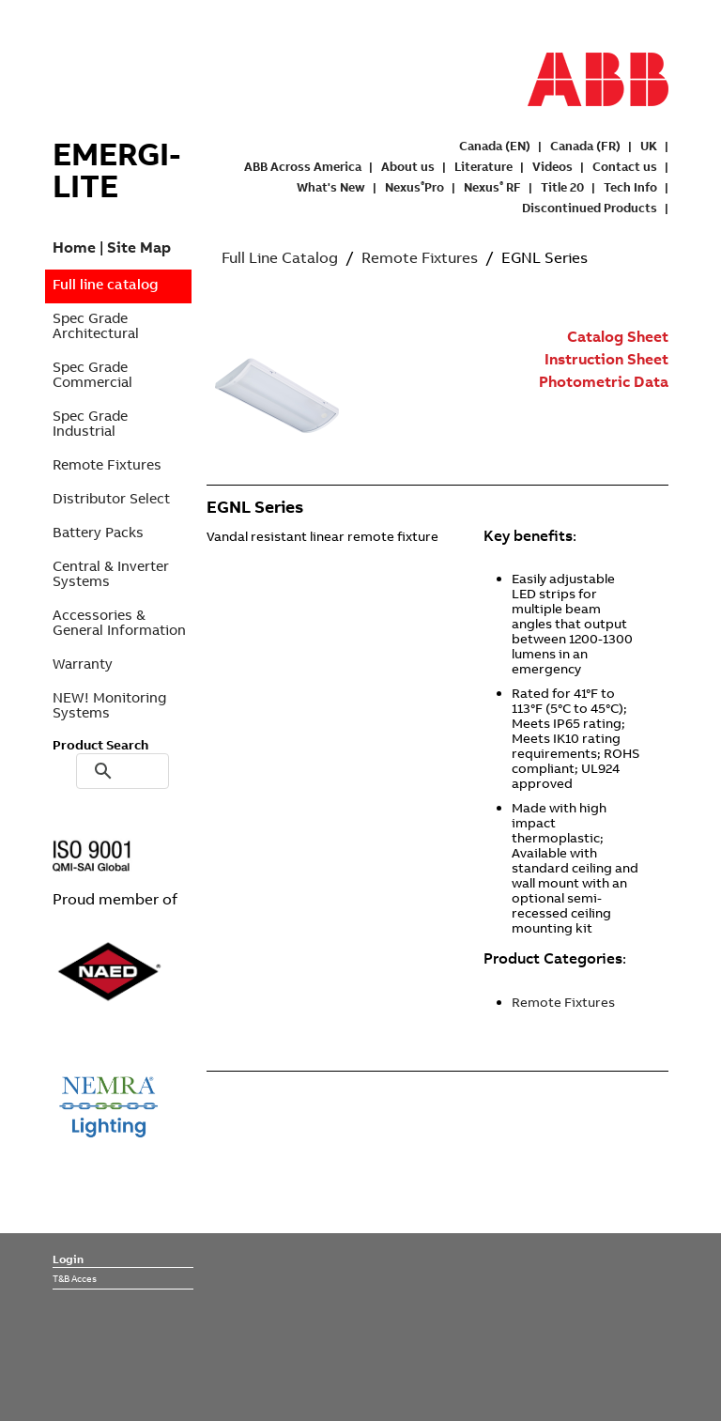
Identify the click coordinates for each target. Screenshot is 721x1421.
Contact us (624, 166)
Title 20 (562, 186)
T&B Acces (75, 1278)
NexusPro (414, 186)
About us (408, 166)
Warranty (83, 663)
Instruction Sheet (606, 358)
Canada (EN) (494, 145)
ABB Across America (302, 166)
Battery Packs (98, 532)
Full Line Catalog (280, 257)
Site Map (139, 247)
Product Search (100, 744)
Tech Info (630, 186)
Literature (483, 166)
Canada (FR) (585, 145)
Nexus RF (492, 186)
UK (648, 145)
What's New (331, 186)
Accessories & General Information (119, 622)
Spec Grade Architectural (96, 325)
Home (74, 247)
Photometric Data (603, 381)
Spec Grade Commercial (92, 374)
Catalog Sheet (617, 336)
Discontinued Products (589, 207)
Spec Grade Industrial (90, 423)
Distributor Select (111, 498)
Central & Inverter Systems (111, 573)
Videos (552, 166)
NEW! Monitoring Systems (109, 704)
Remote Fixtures (107, 464)
